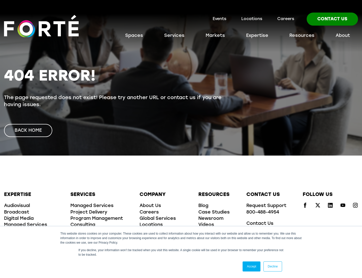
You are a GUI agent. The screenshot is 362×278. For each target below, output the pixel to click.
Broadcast (16, 212)
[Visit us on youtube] (342, 207)
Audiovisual (17, 205)
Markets (215, 35)
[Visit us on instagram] (355, 207)
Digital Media (19, 218)
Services (174, 35)
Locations (251, 19)
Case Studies (214, 212)
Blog (203, 205)
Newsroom (210, 218)
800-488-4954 (262, 212)
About (343, 35)
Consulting (82, 225)
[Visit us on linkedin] (330, 207)
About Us (150, 205)
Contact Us (332, 19)
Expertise (257, 35)
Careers (285, 19)
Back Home (28, 130)
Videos (206, 225)
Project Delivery (88, 212)
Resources (301, 35)
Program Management (96, 218)
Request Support (266, 205)
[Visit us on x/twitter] (317, 207)
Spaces (134, 35)
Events (219, 19)
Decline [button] (273, 266)
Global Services (158, 218)
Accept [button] (251, 266)
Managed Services (25, 225)
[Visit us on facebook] (305, 207)
